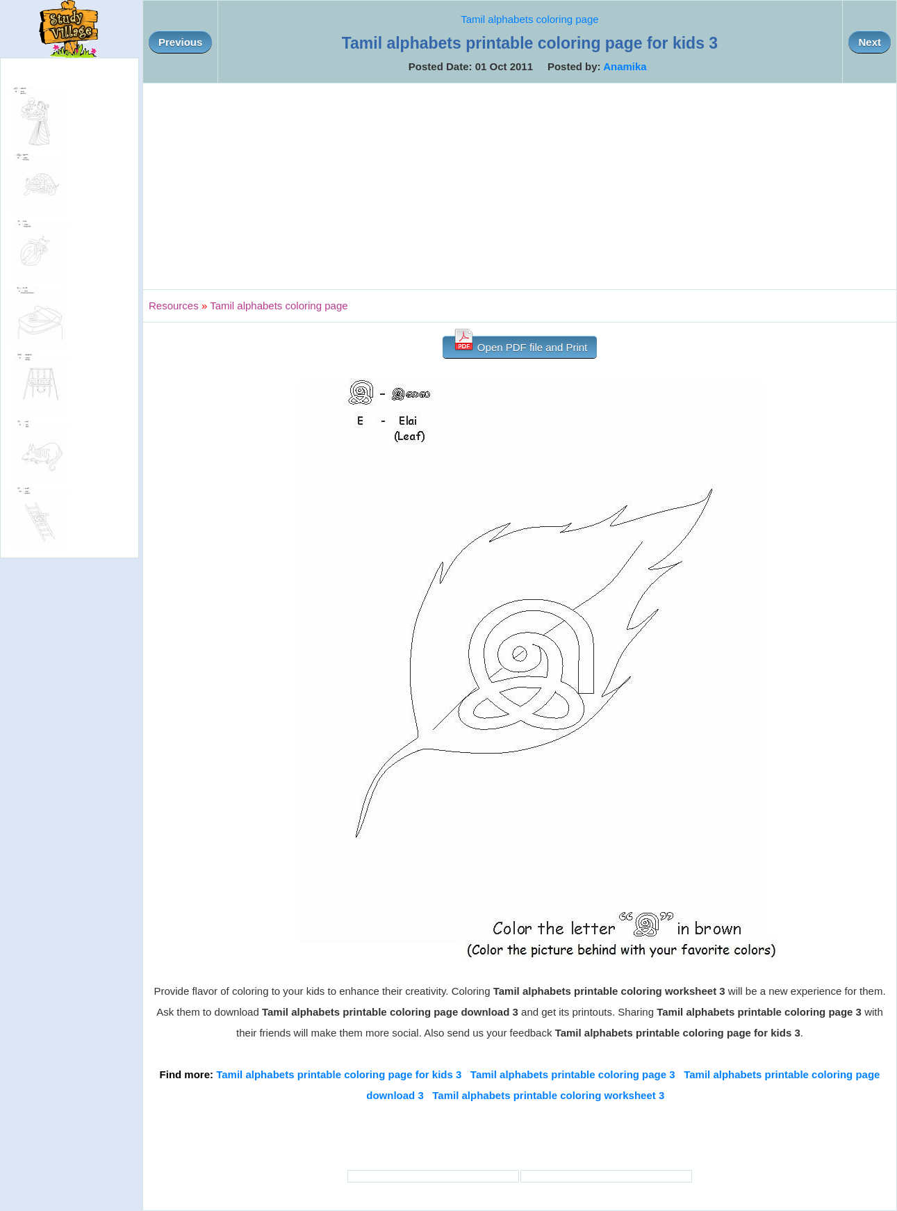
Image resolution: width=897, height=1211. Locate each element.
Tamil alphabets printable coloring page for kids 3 (338, 1074)
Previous (180, 42)
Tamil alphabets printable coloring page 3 (572, 1074)
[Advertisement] (520, 186)
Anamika (625, 66)
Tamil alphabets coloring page (529, 19)
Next (869, 42)
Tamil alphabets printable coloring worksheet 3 (548, 1095)
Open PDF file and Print (520, 344)
